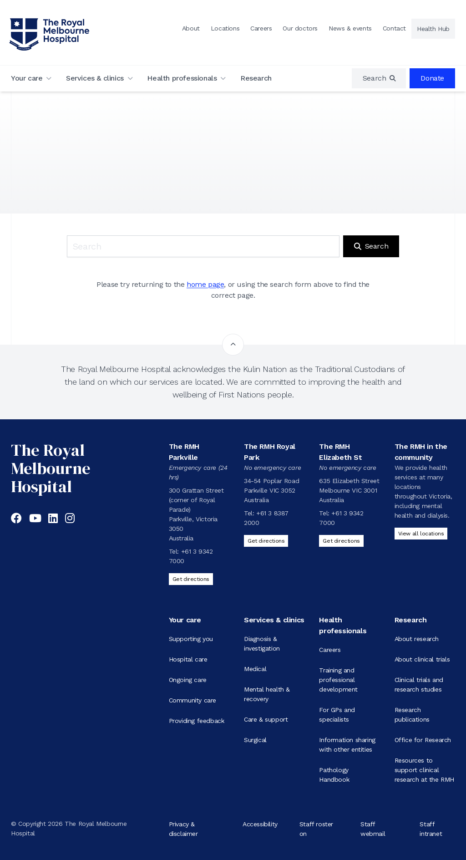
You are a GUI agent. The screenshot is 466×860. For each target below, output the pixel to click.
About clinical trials (422, 659)
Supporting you (191, 638)
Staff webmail (372, 828)
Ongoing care (188, 679)
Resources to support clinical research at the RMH (424, 770)
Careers (261, 28)
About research (417, 638)
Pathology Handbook (334, 774)
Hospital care (188, 659)
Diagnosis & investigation (262, 643)
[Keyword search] (203, 246)
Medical (255, 668)
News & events (350, 28)
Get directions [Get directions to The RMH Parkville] (190, 579)
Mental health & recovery (267, 694)
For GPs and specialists (337, 714)
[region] (379, 78)
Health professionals (182, 78)
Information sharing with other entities (347, 744)
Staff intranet (431, 828)
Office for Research (423, 739)
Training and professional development (338, 680)
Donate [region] (432, 78)
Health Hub (433, 28)
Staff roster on (316, 828)
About (191, 28)
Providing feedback (196, 720)
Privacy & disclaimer (183, 828)
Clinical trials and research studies (419, 684)
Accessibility (260, 823)
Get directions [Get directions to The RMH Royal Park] (266, 541)
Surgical (255, 739)
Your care (26, 78)
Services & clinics (95, 78)
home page (205, 284)
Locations (225, 28)
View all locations (421, 533)
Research (256, 78)
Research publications (412, 714)
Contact (394, 28)
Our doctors (300, 28)
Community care (192, 700)
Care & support (266, 719)
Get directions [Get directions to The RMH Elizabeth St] (341, 541)
